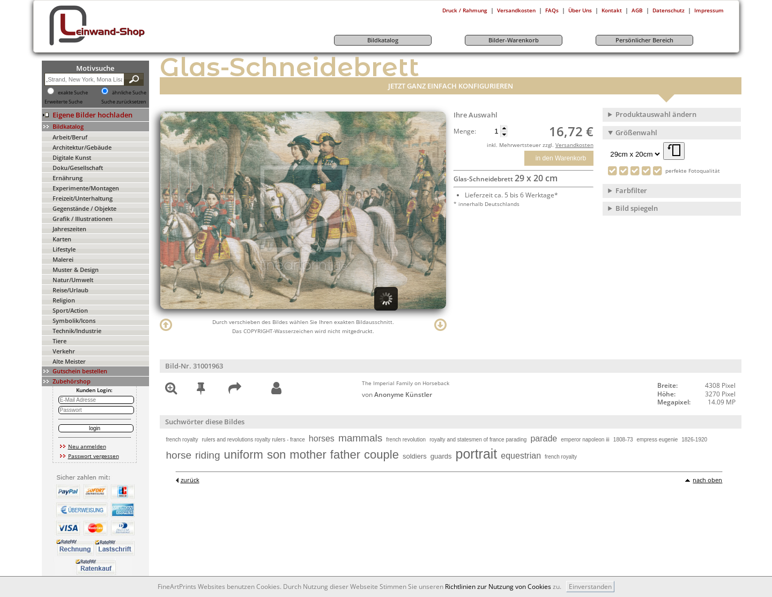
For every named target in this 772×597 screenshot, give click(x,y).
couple (381, 454)
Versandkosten (516, 10)
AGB (637, 10)
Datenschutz (668, 10)
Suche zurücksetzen (123, 102)
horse (179, 455)
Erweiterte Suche (63, 102)
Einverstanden (590, 586)
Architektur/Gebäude (82, 147)
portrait (477, 453)
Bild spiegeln (636, 208)
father (345, 454)
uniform (243, 454)
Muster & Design (76, 270)
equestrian (521, 455)
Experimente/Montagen (86, 188)
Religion (64, 300)
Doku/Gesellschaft (78, 168)
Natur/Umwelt (73, 280)
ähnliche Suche (129, 93)
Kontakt (612, 10)
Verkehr (64, 351)
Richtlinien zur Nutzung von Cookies (498, 586)
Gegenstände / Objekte (84, 208)
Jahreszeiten (69, 229)
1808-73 (623, 440)
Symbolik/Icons (74, 320)
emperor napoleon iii (585, 440)
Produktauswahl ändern (655, 114)
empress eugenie (657, 440)
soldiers (415, 456)
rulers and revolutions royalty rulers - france (253, 440)
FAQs (552, 10)
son (276, 454)
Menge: (465, 131)
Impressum (709, 10)
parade (543, 438)
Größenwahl (636, 132)
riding (207, 455)
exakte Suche (73, 93)
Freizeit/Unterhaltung (83, 198)
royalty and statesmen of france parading (477, 440)
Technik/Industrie (77, 331)
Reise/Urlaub (70, 290)
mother (308, 454)
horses (322, 438)
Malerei (63, 259)
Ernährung (68, 178)
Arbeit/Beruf (70, 137)
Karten (62, 239)
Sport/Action (70, 310)
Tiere (59, 341)
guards (441, 456)
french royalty (182, 440)
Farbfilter (631, 190)
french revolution (406, 440)
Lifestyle (64, 249)
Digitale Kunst (72, 157)
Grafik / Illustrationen (83, 219)
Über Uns (580, 10)
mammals (360, 438)
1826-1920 (694, 440)
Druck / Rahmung (464, 10)
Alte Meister (69, 361)
